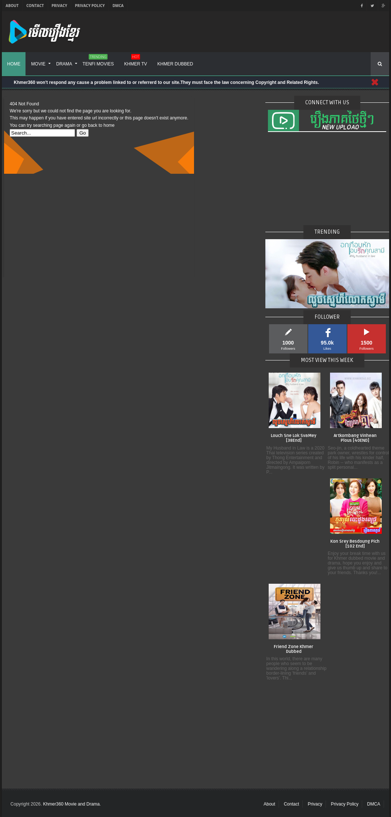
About (12, 5)
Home (13, 64)
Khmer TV (135, 61)
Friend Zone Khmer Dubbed (293, 649)
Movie (38, 64)
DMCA (117, 5)
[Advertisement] (99, 225)
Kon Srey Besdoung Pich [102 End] (355, 544)
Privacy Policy (90, 5)
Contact (35, 5)
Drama (64, 64)
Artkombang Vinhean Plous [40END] (355, 438)
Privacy (59, 5)
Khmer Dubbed (175, 64)
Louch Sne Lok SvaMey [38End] (293, 438)
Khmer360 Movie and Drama (71, 804)
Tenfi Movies (98, 61)
